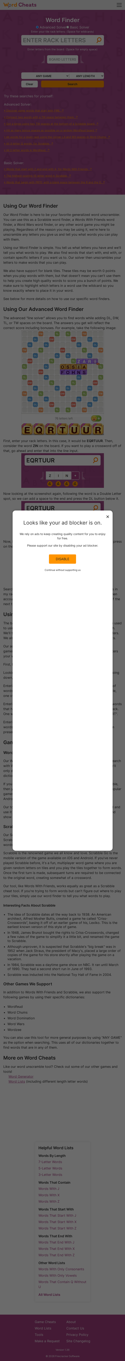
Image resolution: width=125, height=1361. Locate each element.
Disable (62, 559)
